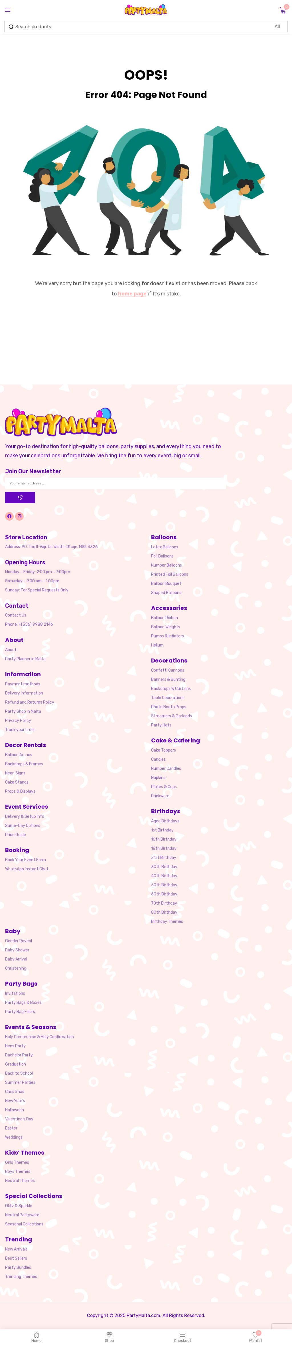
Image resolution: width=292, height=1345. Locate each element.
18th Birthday (164, 848)
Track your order (20, 729)
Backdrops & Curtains (171, 688)
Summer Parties (20, 1082)
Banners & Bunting (168, 679)
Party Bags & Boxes (23, 1002)
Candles (158, 759)
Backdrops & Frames (24, 764)
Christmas (14, 1091)
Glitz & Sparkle (18, 1205)
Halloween (14, 1110)
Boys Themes (17, 1171)
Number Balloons (166, 565)
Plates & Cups (164, 786)
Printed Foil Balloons (169, 574)
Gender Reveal (18, 941)
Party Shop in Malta (23, 711)
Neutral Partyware (22, 1215)
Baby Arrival (16, 959)
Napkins (158, 777)
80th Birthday (164, 912)
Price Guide (15, 834)
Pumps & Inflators (167, 636)
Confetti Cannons (167, 670)
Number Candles (166, 768)
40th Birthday (164, 875)
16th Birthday (164, 839)
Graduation (15, 1064)
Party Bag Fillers (20, 1011)
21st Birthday (163, 857)
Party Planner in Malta (25, 659)
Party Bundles (18, 1267)
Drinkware (160, 796)
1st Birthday (162, 830)
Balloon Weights (165, 627)
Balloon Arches (18, 754)
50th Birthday (164, 885)
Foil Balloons (162, 556)
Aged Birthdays (165, 821)
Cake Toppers (163, 750)
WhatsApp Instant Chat (26, 869)
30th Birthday (164, 866)
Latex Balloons (164, 547)
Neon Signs (15, 773)
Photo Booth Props (168, 706)
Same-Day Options (22, 825)
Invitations (15, 993)
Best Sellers (16, 1258)
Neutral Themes (20, 1180)
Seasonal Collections (24, 1224)
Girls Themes (17, 1162)
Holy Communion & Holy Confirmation (39, 1036)
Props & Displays (20, 791)
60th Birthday (164, 894)
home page (132, 294)
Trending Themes (21, 1276)
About (11, 649)
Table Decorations (167, 697)
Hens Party (15, 1046)
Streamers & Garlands (171, 716)
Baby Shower (17, 950)
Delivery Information (24, 693)
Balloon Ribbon (164, 617)
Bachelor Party (19, 1055)
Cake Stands (17, 782)
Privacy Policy (18, 720)
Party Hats (161, 725)
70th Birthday (164, 903)
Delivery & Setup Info (24, 816)
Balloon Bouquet (166, 583)
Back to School (19, 1073)
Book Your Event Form (25, 859)
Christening (15, 968)
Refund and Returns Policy (29, 702)
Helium (157, 645)
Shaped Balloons (166, 592)
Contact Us (15, 615)
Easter (11, 1128)
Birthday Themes (167, 921)
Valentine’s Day (19, 1119)
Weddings (14, 1137)
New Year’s (15, 1100)
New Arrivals (16, 1249)
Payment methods (22, 684)
